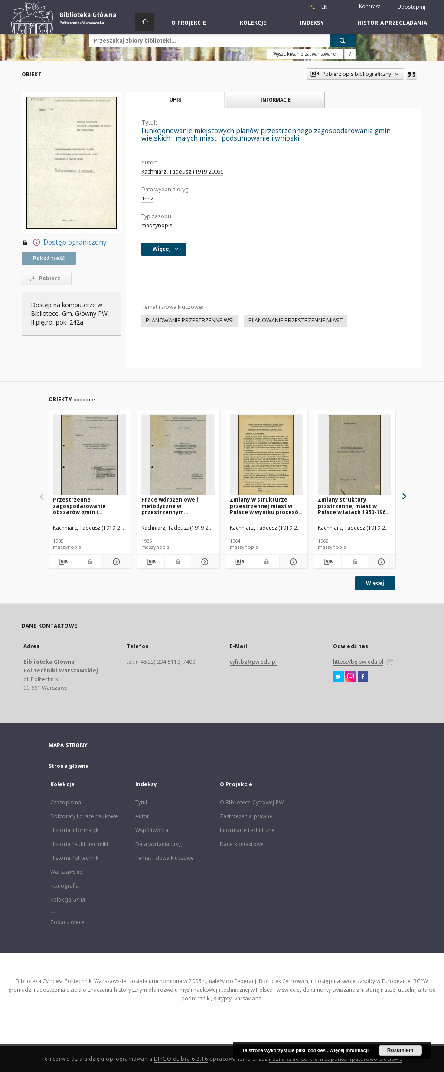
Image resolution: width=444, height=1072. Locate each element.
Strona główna (69, 766)
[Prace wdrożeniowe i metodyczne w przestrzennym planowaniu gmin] (178, 455)
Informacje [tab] (276, 99)
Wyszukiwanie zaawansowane (304, 54)
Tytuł (141, 802)
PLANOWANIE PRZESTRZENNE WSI (190, 320)
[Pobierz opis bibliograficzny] (62, 561)
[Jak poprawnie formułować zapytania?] (350, 54)
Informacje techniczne (247, 830)
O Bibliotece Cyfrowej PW (252, 802)
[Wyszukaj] (343, 40)
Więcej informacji (349, 1050)
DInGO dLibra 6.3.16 (181, 1058)
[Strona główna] (144, 22)
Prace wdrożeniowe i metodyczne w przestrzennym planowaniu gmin (169, 505)
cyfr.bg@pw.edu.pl (253, 661)
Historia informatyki (75, 830)
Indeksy (312, 22)
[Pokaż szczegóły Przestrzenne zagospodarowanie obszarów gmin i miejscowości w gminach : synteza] (115, 561)
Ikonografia (64, 885)
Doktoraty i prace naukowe (84, 816)
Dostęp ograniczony (64, 242)
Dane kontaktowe (242, 844)
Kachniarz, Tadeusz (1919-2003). (182, 171)
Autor (142, 816)
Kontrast (370, 6)
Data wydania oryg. (159, 844)
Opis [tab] (175, 100)
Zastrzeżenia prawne (246, 816)
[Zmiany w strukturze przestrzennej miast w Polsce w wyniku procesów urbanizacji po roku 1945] (266, 455)
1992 (147, 198)
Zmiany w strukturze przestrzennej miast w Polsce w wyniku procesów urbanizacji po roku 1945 (266, 505)
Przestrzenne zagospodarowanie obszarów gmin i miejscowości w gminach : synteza (88, 505)
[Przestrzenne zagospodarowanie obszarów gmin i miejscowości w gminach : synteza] (89, 455)
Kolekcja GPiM (67, 899)
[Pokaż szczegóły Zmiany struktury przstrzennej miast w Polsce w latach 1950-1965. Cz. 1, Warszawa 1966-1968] (380, 561)
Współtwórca (151, 830)
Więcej (375, 583)
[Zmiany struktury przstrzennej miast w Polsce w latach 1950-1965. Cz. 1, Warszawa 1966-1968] (354, 455)
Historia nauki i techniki (79, 844)
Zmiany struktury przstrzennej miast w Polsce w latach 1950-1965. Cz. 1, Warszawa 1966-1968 (354, 505)
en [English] (324, 7)
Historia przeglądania (392, 22)
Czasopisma (65, 802)
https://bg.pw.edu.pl (358, 661)
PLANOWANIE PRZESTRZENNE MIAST (295, 320)
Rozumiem (400, 1050)
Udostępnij (411, 6)
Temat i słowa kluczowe (164, 858)
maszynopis (157, 225)
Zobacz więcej (68, 922)
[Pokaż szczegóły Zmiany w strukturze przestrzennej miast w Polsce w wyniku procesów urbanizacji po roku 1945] (292, 561)
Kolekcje (253, 22)
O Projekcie (188, 22)
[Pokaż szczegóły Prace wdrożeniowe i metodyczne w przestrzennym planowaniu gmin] (203, 561)
